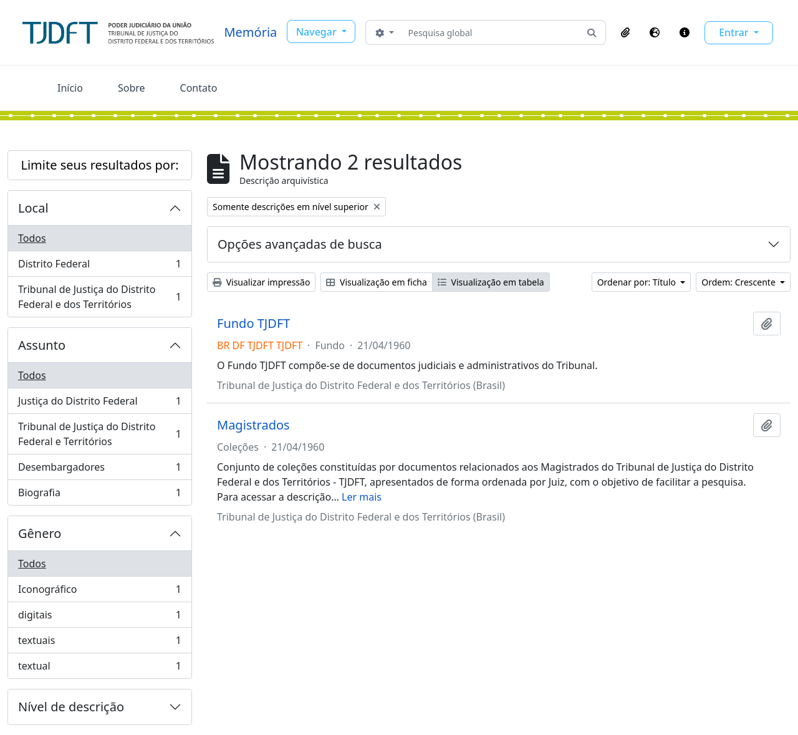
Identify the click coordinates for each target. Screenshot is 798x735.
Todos (32, 238)
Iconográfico (99, 592)
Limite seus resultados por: (99, 164)
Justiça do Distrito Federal (99, 403)
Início (70, 88)
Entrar (735, 32)
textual (99, 668)
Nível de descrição (71, 706)
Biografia (99, 495)
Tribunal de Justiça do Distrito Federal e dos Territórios (99, 296)
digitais (99, 617)
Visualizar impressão (261, 282)
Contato (199, 88)
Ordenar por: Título (637, 282)
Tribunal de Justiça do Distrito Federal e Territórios (99, 434)
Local (33, 207)
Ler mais (362, 497)
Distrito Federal (99, 266)
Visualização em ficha (376, 282)
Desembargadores (99, 469)
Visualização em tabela (491, 282)
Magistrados (253, 425)
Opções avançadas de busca (300, 244)
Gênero (39, 533)
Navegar (317, 32)
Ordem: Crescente (739, 282)
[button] (625, 32)
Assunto (41, 345)
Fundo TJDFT (253, 323)
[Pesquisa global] (491, 32)
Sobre (131, 88)
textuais (99, 643)
